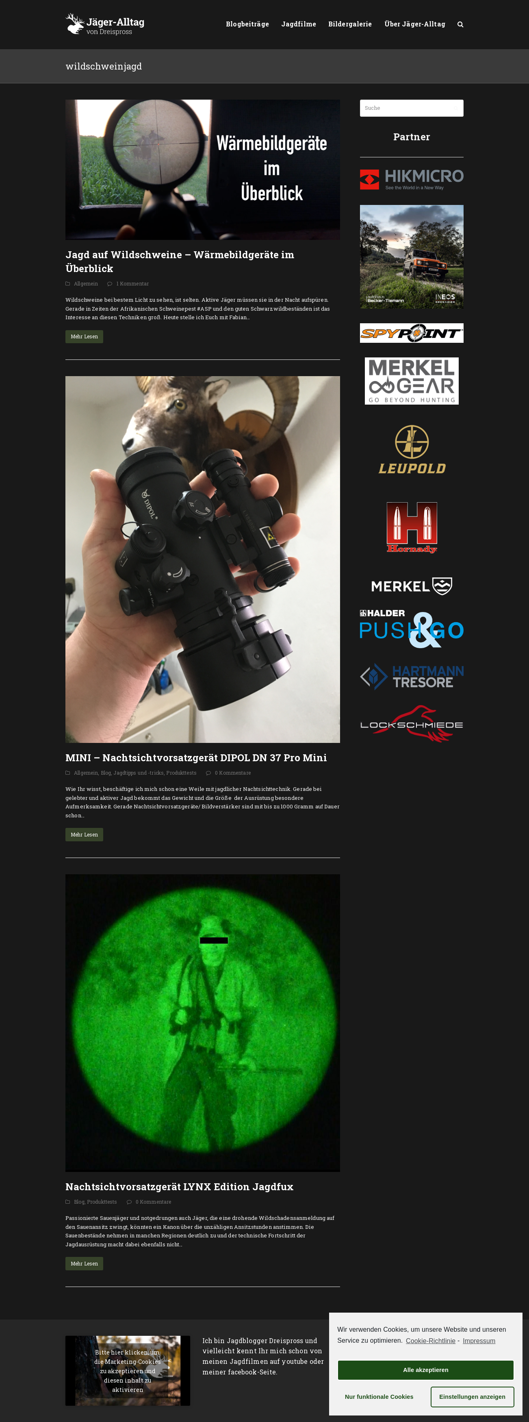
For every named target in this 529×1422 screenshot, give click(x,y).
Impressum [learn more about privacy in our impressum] (479, 1340)
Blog (106, 772)
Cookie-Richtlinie (430, 1340)
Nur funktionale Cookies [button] (379, 1397)
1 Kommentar (133, 283)
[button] (460, 24)
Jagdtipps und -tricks (138, 772)
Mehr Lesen (84, 336)
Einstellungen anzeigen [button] (472, 1397)
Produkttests (181, 772)
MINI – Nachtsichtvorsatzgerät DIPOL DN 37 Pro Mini (196, 757)
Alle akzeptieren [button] (426, 1370)
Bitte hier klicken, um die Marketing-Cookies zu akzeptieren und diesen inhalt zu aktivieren (127, 1371)
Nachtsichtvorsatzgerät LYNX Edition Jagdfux (179, 1186)
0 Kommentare (233, 772)
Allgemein (86, 283)
